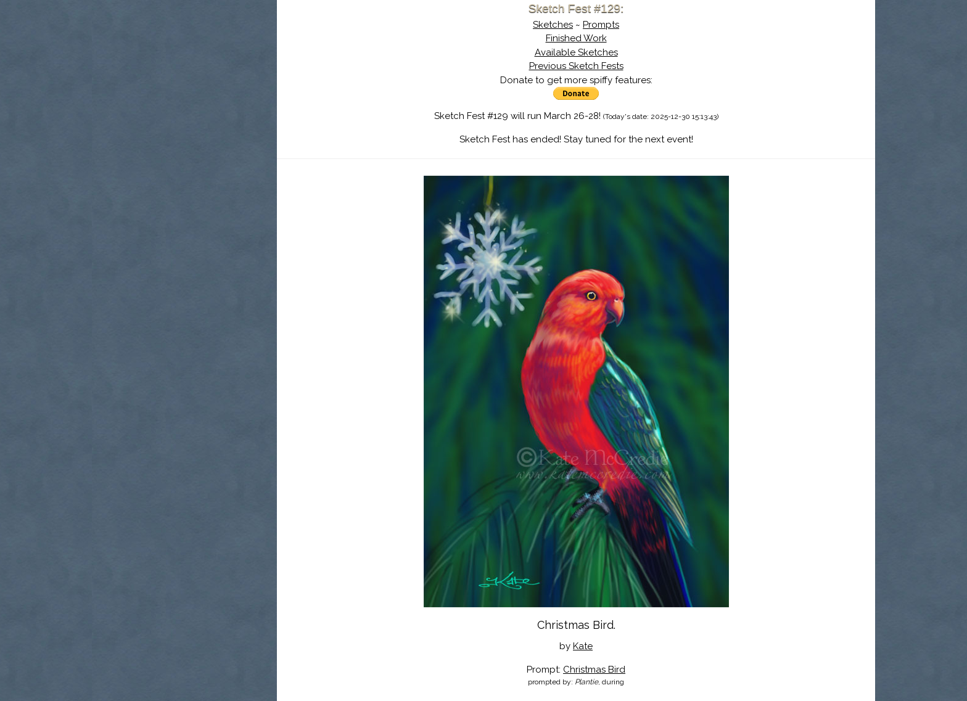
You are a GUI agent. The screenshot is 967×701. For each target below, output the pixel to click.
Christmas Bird (594, 669)
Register (210, 144)
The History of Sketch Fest (184, 107)
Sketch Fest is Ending (184, 69)
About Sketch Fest (184, 88)
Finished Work (576, 38)
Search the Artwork (184, 125)
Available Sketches (576, 52)
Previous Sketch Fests (576, 66)
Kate (583, 646)
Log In (154, 144)
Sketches (553, 24)
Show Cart (164, 160)
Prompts (601, 24)
